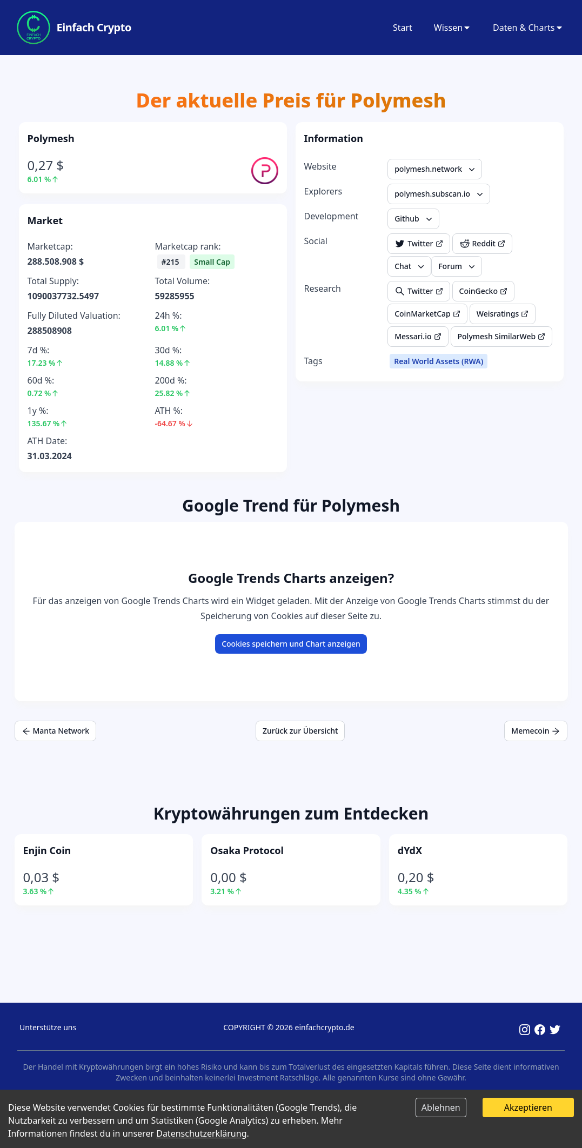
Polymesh (51, 138)
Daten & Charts (528, 27)
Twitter (418, 243)
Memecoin (535, 731)
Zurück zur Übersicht (300, 731)
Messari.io (417, 336)
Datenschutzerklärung (201, 1133)
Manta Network (56, 731)
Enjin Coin (47, 850)
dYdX (410, 850)
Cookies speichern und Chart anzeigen (291, 644)
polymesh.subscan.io (439, 194)
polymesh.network (435, 169)
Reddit (482, 243)
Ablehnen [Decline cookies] (441, 1107)
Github (414, 218)
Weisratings (503, 313)
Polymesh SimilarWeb (502, 336)
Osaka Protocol (247, 850)
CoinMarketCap (427, 313)
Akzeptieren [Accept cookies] (528, 1107)
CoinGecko (483, 291)
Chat (410, 266)
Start (402, 27)
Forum (457, 266)
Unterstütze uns (47, 1027)
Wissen (452, 27)
